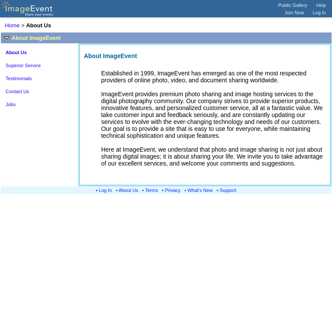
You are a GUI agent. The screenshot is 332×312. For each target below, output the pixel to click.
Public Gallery (293, 5)
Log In (319, 12)
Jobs (11, 104)
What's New (200, 190)
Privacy (173, 190)
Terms (151, 190)
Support (228, 190)
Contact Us (17, 91)
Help (321, 5)
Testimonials (19, 78)
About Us (128, 190)
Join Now (294, 12)
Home (12, 25)
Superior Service (23, 65)
